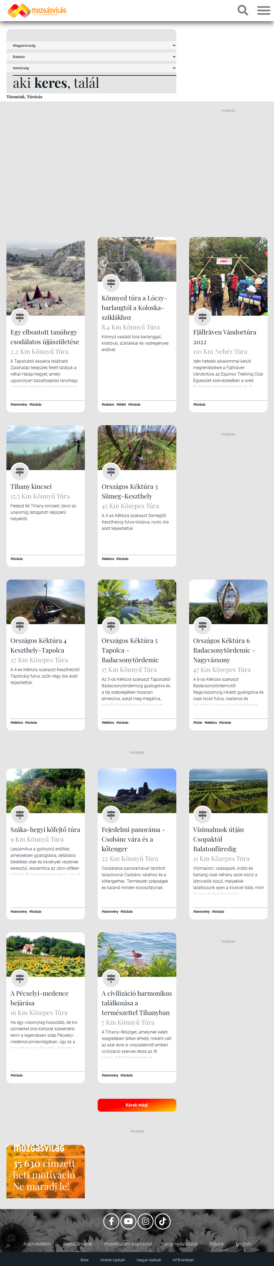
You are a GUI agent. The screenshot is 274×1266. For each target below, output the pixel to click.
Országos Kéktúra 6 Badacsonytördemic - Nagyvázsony (224, 650)
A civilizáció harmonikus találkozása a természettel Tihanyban (137, 1003)
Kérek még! (137, 1105)
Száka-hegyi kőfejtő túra (45, 829)
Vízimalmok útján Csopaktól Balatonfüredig (218, 839)
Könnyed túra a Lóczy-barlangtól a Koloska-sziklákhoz (134, 307)
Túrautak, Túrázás (24, 96)
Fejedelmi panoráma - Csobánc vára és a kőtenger (133, 839)
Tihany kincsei (31, 486)
